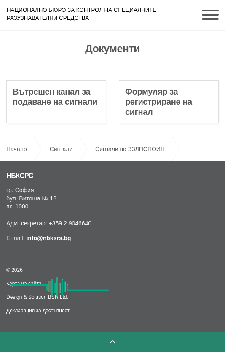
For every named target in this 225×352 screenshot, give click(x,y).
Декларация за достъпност (38, 311)
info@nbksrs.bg (48, 238)
